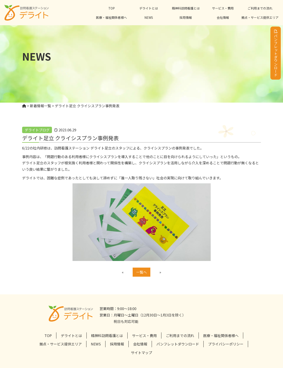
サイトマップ (141, 352)
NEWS (148, 17)
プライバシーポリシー (225, 344)
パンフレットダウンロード (275, 53)
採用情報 (186, 17)
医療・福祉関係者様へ (111, 17)
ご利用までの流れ (260, 8)
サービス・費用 (223, 8)
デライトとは (148, 8)
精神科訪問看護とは (186, 8)
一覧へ (141, 272)
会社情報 (223, 17)
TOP (111, 8)
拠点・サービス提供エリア (260, 17)
